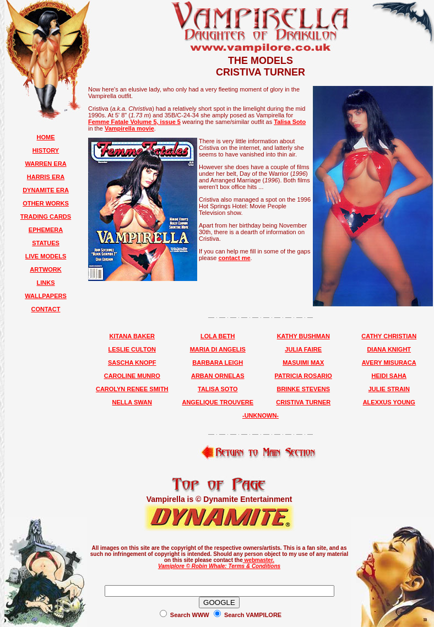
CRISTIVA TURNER (303, 402)
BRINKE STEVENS (303, 389)
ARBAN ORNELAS (218, 375)
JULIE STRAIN (389, 389)
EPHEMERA (46, 229)
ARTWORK (45, 269)
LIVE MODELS (46, 256)
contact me (234, 258)
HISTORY (45, 150)
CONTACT (46, 309)
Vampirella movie (129, 128)
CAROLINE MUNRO (132, 375)
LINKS (46, 282)
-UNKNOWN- (260, 415)
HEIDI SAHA (388, 375)
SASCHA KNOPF (132, 362)
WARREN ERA (45, 163)
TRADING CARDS (45, 216)
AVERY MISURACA (389, 362)
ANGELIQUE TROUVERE (217, 402)
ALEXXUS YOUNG (389, 402)
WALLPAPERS (46, 296)
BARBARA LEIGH (217, 362)
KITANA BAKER (132, 336)
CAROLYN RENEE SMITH (132, 389)
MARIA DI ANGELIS (218, 349)
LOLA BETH (217, 336)
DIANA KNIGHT (389, 349)
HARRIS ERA (45, 177)
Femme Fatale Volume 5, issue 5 (134, 121)
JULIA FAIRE (303, 349)
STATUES (45, 243)
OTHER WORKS (46, 203)
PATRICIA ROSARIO (303, 375)
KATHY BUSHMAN (303, 336)
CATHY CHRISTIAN (388, 336)
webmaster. (258, 560)
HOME (46, 137)
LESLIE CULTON (132, 349)
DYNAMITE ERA (46, 190)
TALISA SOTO (218, 389)
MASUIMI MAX (303, 362)
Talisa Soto (290, 121)
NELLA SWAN (132, 402)
